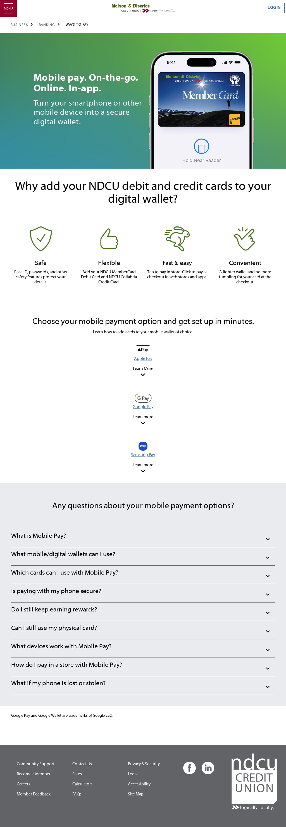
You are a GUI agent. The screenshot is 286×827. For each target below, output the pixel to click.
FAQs (77, 794)
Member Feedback (34, 794)
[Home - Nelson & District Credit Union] (143, 8)
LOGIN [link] (274, 7)
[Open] (8, 8)
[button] (143, 538)
